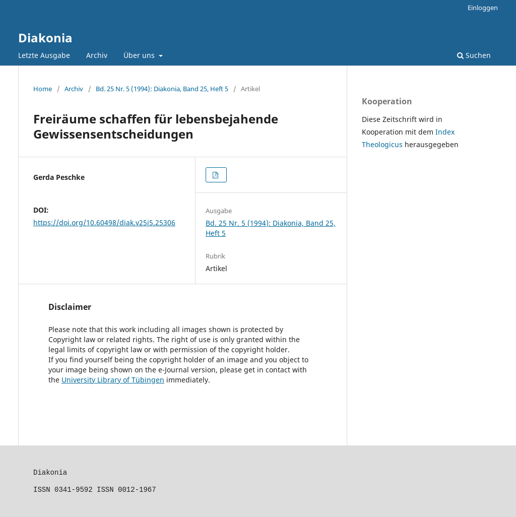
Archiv (96, 55)
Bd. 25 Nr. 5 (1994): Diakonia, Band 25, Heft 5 (162, 88)
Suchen (474, 55)
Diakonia (45, 37)
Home (42, 88)
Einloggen (483, 7)
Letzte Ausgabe (44, 55)
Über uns (140, 55)
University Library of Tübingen (112, 379)
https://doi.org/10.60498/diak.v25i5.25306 (104, 222)
